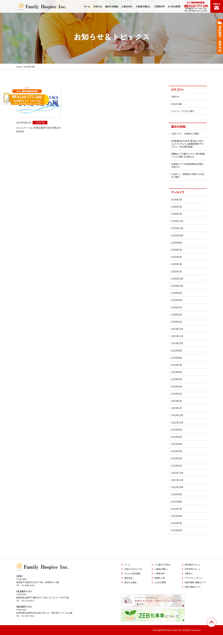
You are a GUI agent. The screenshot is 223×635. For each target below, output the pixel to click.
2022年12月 (177, 415)
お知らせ (97, 6)
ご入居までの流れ (162, 564)
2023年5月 (176, 379)
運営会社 (128, 577)
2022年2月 (176, 458)
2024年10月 (177, 285)
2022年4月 (176, 444)
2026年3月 (176, 199)
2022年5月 (176, 436)
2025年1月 (176, 271)
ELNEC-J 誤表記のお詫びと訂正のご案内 (187, 175)
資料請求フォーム (192, 564)
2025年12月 (177, 221)
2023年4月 (176, 386)
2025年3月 (176, 264)
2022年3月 (176, 451)
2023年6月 (176, 372)
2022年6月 (176, 429)
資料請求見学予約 (220, 36)
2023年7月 (176, 364)
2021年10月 (177, 487)
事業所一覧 (159, 577)
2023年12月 (177, 328)
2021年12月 (177, 472)
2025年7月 (176, 249)
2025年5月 (176, 257)
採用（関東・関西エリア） (195, 582)
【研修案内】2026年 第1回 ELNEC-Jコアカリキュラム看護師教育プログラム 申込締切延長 (187, 143)
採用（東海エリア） (193, 586)
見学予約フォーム (192, 569)
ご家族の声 (159, 6)
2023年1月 (176, 408)
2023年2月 (176, 400)
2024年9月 (176, 292)
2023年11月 (177, 336)
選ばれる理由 (111, 6)
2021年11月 (177, 480)
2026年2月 (176, 206)
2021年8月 (176, 501)
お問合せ (216, 6)
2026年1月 (176, 213)
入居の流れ (127, 6)
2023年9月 (176, 350)
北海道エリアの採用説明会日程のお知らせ (187, 165)
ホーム (87, 6)
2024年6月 (176, 300)
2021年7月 (176, 508)
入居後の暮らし (143, 6)
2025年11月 (177, 228)
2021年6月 (176, 516)
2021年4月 (176, 530)
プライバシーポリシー (194, 577)
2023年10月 (177, 343)
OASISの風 (176, 104)
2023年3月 (176, 393)
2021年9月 (176, 494)
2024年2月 (176, 314)
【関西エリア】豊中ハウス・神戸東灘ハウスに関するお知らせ (187, 155)
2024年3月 (176, 307)
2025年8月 (176, 242)
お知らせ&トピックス (133, 569)
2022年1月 (176, 465)
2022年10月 (177, 422)
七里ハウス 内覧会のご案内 (185, 133)
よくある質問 (174, 6)
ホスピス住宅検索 (132, 573)
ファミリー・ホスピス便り (182, 111)
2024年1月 (176, 321)
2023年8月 (176, 357)
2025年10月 (177, 235)
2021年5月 (176, 523)
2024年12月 (177, 278)
